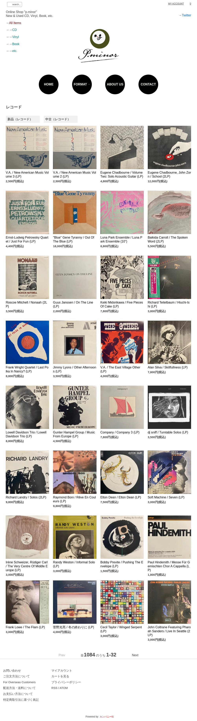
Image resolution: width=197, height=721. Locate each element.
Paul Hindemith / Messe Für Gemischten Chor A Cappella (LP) (169, 566)
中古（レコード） (58, 119)
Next (135, 655)
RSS (54, 688)
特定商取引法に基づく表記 (21, 699)
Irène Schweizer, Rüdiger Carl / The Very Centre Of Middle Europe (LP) (27, 566)
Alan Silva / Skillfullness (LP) (168, 367)
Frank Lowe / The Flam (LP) (25, 627)
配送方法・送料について (19, 688)
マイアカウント (61, 670)
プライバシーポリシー (66, 682)
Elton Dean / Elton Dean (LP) (120, 497)
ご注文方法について (16, 676)
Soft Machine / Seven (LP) (166, 497)
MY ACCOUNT (176, 3)
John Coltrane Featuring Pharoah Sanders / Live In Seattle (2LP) (169, 631)
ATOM (64, 688)
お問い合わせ (12, 670)
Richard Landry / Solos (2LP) (26, 497)
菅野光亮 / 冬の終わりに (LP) (73, 627)
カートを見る (60, 676)
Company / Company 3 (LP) (119, 432)
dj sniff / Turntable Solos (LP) (168, 432)
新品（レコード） (20, 119)
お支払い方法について (18, 693)
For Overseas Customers (19, 682)
